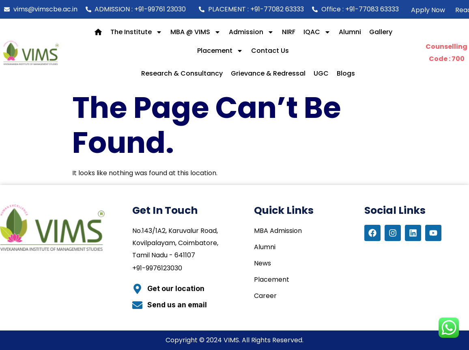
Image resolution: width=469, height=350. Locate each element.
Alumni (350, 32)
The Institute (136, 32)
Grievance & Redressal (268, 73)
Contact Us (270, 50)
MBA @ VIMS (195, 32)
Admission (251, 32)
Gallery (380, 32)
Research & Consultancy (182, 73)
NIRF (288, 32)
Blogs (346, 73)
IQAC (317, 32)
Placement (220, 50)
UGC (321, 73)
